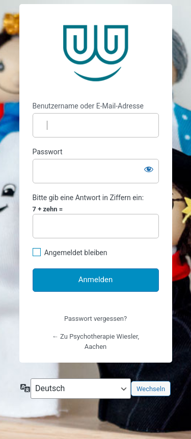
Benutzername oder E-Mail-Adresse (88, 106)
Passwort (48, 152)
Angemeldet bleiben (75, 253)
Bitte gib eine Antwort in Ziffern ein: (88, 198)
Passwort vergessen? (95, 318)
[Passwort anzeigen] (149, 169)
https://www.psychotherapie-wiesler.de (95, 53)
